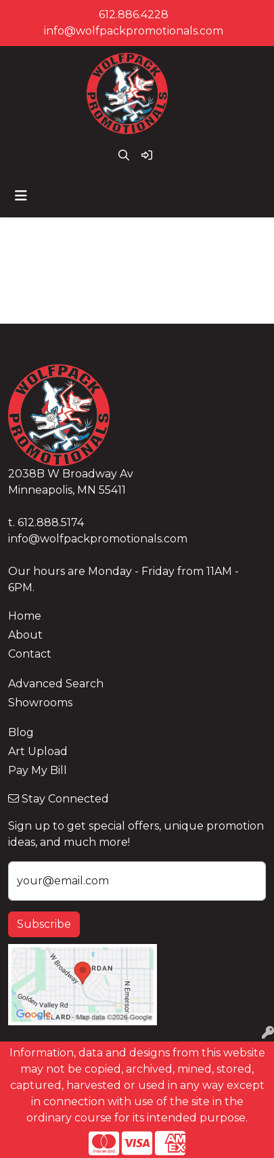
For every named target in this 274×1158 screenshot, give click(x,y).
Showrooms (40, 702)
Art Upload (38, 751)
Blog (21, 732)
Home (24, 615)
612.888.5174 (51, 522)
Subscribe (44, 924)
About (25, 634)
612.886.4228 (133, 14)
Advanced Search (56, 683)
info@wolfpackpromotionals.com (133, 30)
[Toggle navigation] (21, 195)
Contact (29, 653)
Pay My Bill (37, 770)
